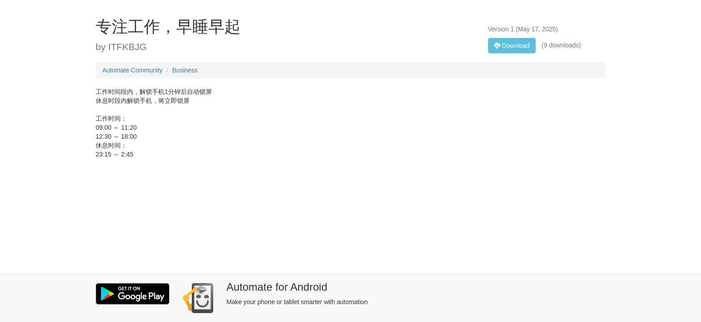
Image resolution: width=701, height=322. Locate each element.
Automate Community (132, 70)
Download (512, 45)
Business (185, 70)
